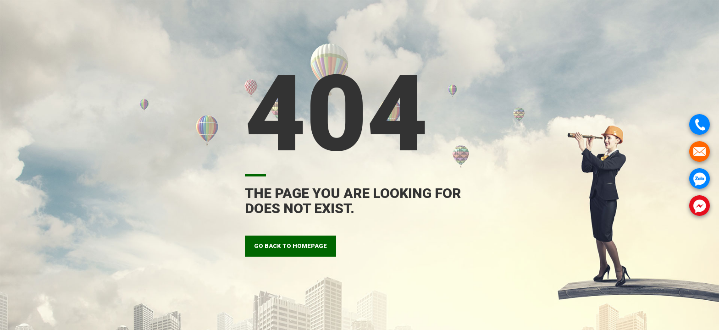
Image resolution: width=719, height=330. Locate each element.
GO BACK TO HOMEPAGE (290, 245)
